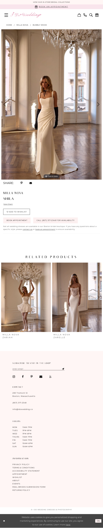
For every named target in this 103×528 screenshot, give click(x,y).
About (16, 481)
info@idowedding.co (22, 410)
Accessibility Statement (26, 471)
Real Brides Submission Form (29, 487)
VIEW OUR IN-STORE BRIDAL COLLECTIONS (51, 2)
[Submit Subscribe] (61, 369)
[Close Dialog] (4, 521)
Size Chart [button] (8, 204)
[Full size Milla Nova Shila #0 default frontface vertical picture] (51, 104)
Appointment (19, 474)
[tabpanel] (51, 104)
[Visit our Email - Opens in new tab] (40, 377)
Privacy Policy (21, 465)
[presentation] (26, 297)
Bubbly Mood (40, 25)
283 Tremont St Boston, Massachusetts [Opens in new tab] (23, 394)
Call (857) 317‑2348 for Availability (56, 221)
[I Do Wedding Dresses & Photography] (26, 15)
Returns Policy (21, 490)
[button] (6, 15)
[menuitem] (6, 15)
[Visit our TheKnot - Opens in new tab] (50, 377)
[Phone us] (85, 15)
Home (9, 25)
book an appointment (45, 230)
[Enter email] (38, 369)
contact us (27, 230)
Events (16, 484)
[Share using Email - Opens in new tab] (30, 183)
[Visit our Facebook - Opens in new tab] (23, 377)
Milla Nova (22, 25)
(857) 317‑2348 (19, 403)
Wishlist (17, 478)
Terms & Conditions (23, 468)
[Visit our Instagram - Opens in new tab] (13, 377)
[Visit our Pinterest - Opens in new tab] (31, 377)
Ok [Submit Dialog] (98, 521)
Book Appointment (17, 221)
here (68, 525)
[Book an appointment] (51, 6)
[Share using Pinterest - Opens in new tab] (21, 183)
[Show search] (91, 15)
